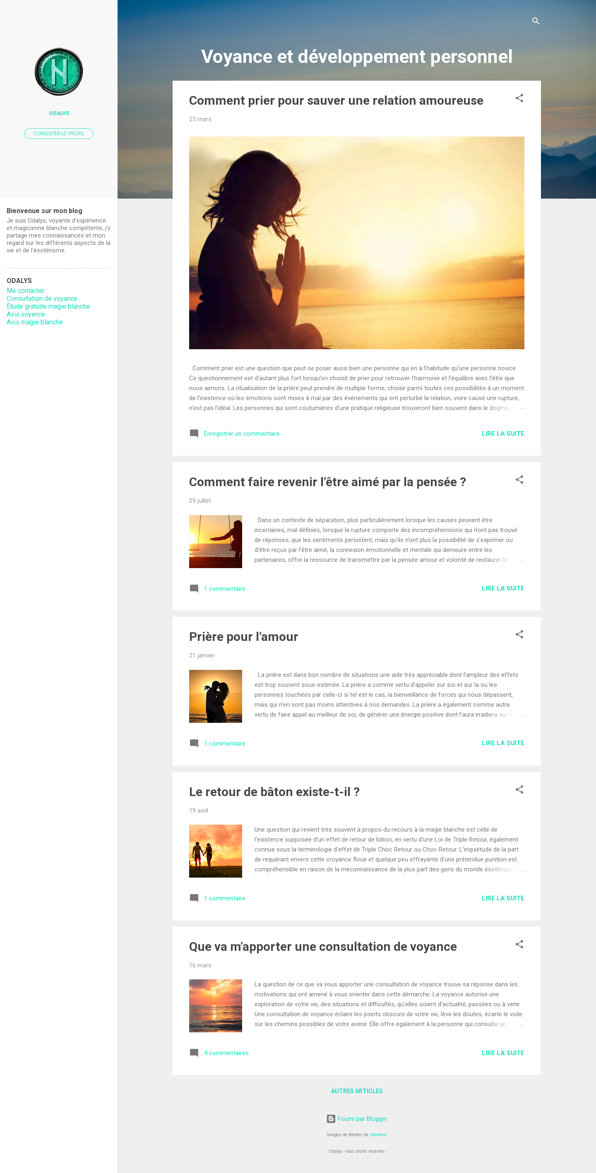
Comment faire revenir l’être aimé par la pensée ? (327, 482)
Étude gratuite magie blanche (48, 306)
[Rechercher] (536, 22)
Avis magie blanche (35, 322)
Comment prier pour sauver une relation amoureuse (336, 100)
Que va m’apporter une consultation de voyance (323, 946)
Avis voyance (26, 314)
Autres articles (357, 1091)
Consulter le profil (58, 134)
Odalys (59, 113)
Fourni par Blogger (356, 1119)
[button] (519, 99)
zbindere (378, 1134)
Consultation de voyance (42, 298)
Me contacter (26, 291)
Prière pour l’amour (243, 636)
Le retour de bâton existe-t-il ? (274, 791)
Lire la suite (503, 433)
